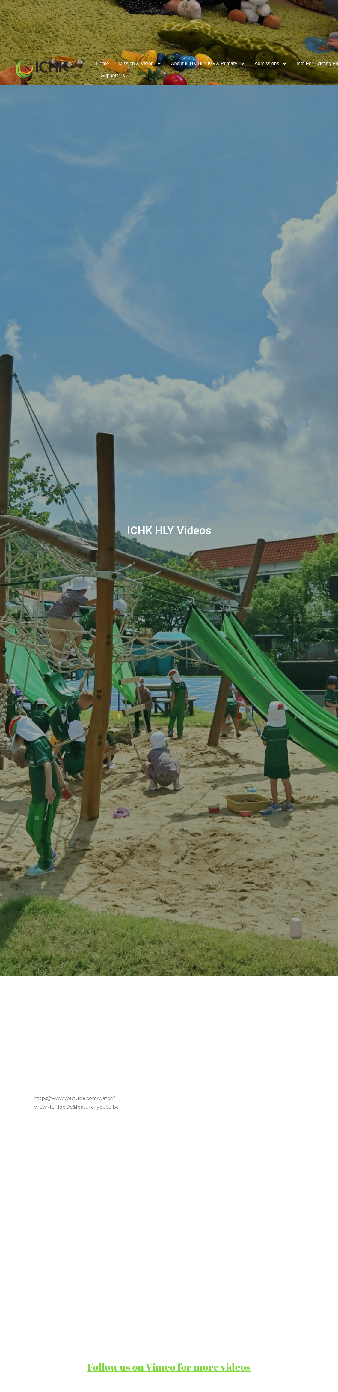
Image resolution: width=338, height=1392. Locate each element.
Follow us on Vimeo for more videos (169, 1367)
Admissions (271, 63)
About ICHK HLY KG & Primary (208, 63)
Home (102, 63)
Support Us (113, 75)
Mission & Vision (140, 63)
